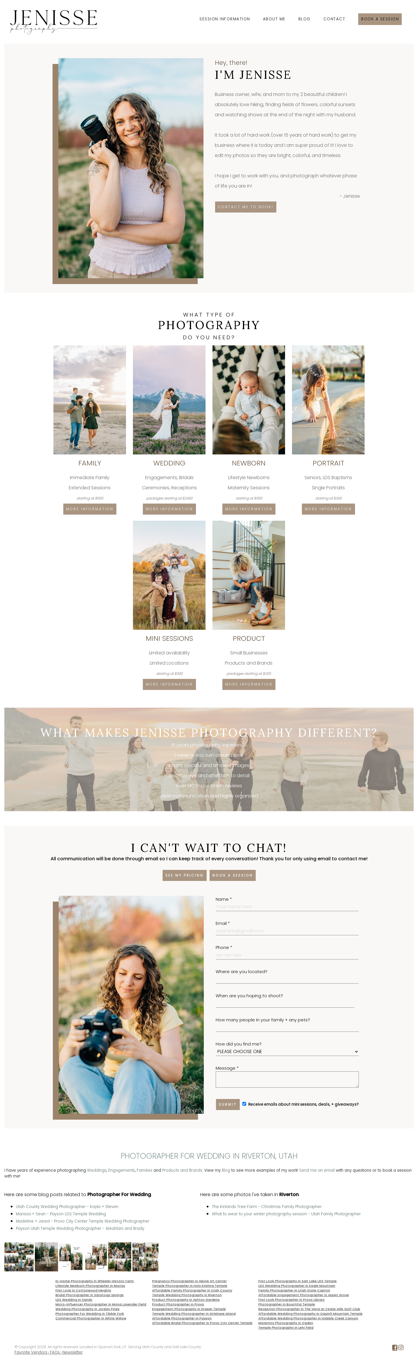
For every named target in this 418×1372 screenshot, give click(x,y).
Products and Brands (182, 1170)
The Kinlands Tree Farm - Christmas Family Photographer (267, 1206)
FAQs (55, 1352)
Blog (304, 19)
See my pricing (184, 875)
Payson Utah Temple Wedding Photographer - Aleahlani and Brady (80, 1228)
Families (144, 1170)
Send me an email (317, 1170)
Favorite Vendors (31, 1352)
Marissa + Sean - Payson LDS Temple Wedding (61, 1214)
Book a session (380, 19)
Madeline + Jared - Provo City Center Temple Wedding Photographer (82, 1221)
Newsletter (72, 1352)
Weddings (97, 1170)
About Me (274, 19)
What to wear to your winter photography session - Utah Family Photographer (286, 1214)
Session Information (224, 19)
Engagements (121, 1170)
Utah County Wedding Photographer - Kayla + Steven (67, 1206)
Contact (334, 19)
